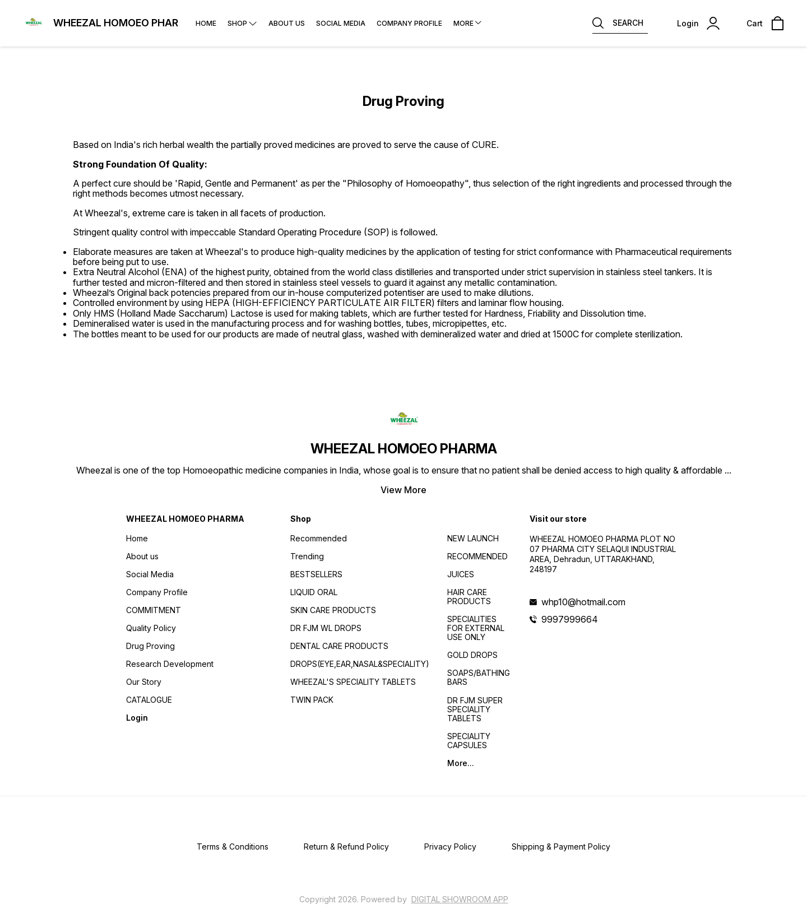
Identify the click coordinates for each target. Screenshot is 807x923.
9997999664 (569, 619)
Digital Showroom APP (459, 899)
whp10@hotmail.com (583, 602)
